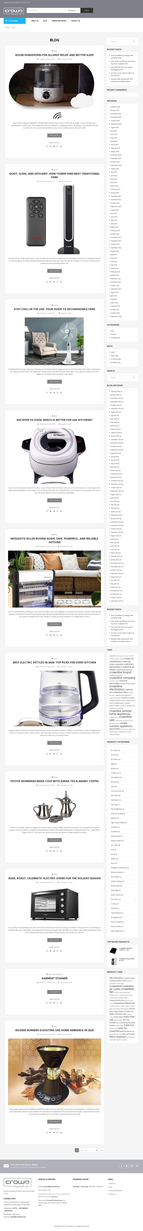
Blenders (113, 768)
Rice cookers (115, 877)
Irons (112, 850)
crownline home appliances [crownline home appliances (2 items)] (123, 695)
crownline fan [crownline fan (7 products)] (121, 990)
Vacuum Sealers (116, 926)
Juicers (113, 854)
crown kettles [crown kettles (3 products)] (120, 983)
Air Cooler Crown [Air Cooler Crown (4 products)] (128, 978)
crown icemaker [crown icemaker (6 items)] (116, 664)
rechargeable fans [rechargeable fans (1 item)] (123, 731)
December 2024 (116, 155)
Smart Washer (115, 886)
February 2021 (115, 306)
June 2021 (114, 296)
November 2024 (116, 158)
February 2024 (115, 189)
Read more (54, 135)
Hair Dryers (114, 804)
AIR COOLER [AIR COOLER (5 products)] (115, 977)
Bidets (113, 764)
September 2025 (116, 124)
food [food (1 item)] (121, 729)
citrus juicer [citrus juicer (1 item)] (127, 656)
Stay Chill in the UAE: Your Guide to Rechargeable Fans (54, 309)
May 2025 (114, 138)
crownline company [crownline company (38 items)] (122, 678)
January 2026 (115, 110)
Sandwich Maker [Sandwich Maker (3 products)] (119, 1025)
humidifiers (114, 827)
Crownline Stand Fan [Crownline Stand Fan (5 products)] (124, 1003)
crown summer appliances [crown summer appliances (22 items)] (120, 724)
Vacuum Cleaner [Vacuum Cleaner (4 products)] (128, 1034)
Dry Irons (114, 782)
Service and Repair (115, 1190)
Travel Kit (114, 908)
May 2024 (114, 179)
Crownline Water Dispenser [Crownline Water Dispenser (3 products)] (122, 1009)
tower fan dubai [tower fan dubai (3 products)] (118, 1034)
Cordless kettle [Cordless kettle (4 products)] (115, 981)
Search (87, 10)
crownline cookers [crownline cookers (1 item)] (114, 681)
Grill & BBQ (114, 795)
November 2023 (116, 200)
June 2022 (114, 258)
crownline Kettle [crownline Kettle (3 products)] (113, 997)
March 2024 (114, 186)
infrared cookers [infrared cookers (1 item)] (127, 729)
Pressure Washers (116, 872)
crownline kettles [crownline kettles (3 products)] (122, 997)
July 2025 (114, 131)
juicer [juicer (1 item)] (133, 729)
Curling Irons (115, 773)
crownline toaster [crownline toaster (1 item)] (114, 717)
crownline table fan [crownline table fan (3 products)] (114, 1006)
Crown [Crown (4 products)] (123, 981)
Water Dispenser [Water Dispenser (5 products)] (117, 1036)
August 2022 (115, 251)
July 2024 (114, 172)
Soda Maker (115, 890)
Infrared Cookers (116, 841)
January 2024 (115, 193)
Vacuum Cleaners (116, 922)
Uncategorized (57, 974)
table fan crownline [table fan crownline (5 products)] (118, 1029)
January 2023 (115, 234)
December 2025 (116, 114)
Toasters (114, 904)
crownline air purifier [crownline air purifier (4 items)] (124, 670)
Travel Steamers (116, 913)
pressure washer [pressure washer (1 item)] (113, 731)
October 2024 (115, 162)
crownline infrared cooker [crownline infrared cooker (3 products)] (126, 995)
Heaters (113, 818)
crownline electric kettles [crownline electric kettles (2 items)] (127, 683)
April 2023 (114, 224)
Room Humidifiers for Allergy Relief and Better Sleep (54, 55)
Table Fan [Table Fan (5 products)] (129, 1025)
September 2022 (116, 248)
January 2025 (115, 151)
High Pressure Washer (118, 822)
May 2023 (114, 220)
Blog (55, 51)
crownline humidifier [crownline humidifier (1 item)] (114, 698)
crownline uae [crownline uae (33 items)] (120, 718)
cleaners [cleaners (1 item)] (117, 659)
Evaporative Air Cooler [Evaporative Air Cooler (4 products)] (122, 1011)
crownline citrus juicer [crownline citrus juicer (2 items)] (115, 675)
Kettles (113, 859)
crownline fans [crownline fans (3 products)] (118, 992)
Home (7, 27)
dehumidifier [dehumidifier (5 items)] (114, 729)
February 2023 (115, 230)
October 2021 (115, 285)
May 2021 (114, 299)
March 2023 (114, 227)
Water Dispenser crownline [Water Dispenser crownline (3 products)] (120, 1039)
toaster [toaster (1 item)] (130, 731)
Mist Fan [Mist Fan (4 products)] (126, 1020)
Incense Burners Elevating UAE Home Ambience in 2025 (54, 1030)
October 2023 (115, 203)
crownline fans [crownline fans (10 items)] (120, 692)
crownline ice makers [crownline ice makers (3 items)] (128, 698)
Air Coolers (114, 750)
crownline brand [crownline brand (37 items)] (120, 672)
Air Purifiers (114, 759)
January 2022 (115, 275)
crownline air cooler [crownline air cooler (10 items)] (121, 668)
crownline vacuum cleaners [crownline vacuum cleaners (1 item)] (122, 720)
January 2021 (115, 309)
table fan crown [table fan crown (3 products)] (113, 1028)
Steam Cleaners (116, 895)
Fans (112, 786)
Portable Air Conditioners (119, 868)
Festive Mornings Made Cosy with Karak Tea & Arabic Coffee (54, 781)
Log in (113, 352)
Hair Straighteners (116, 809)
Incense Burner (115, 836)
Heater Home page (117, 813)
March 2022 (114, 268)
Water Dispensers (116, 931)
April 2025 (114, 141)
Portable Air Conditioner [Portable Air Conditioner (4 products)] (118, 1022)
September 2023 (116, 206)
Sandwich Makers (116, 881)
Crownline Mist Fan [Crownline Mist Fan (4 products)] (116, 1000)
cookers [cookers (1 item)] (122, 659)
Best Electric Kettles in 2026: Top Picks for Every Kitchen (54, 662)
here (39, 1205)
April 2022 (114, 265)
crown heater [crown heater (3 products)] (112, 983)
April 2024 (114, 182)
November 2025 (116, 117)
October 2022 (115, 244)
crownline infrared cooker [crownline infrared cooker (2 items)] (117, 700)
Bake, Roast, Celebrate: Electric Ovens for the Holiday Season (54, 878)
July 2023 (114, 213)
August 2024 (115, 169)
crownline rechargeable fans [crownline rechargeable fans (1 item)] (127, 705)
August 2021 (115, 292)
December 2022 (116, 237)
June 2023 (114, 217)
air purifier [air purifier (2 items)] (112, 656)
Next (102, 1150)
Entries (114, 356)
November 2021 (116, 282)
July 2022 (114, 254)
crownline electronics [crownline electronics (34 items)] (116, 687)
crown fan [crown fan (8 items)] (126, 661)
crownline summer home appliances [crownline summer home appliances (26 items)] (120, 712)
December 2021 (116, 279)
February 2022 (115, 272)
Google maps (54, 1196)
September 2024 (116, 165)
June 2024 (114, 175)
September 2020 (116, 316)
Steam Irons (115, 899)
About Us (112, 1183)
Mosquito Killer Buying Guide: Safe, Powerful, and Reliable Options (54, 540)
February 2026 (115, 107)
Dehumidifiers (115, 777)
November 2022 (116, 241)
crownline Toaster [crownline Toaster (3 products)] (124, 1006)
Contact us (112, 1194)
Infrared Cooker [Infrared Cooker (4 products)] (121, 1014)
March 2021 (114, 303)
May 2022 (114, 261)
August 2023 (115, 210)
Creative (113, 334)
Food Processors (116, 791)
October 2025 (115, 121)
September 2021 (116, 289)
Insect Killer (114, 845)
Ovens (113, 863)
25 (97, 1150)
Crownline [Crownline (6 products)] (115, 986)
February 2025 (115, 148)
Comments (116, 359)
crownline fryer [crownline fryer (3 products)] (126, 992)
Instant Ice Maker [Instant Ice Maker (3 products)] (118, 1020)
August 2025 (115, 127)
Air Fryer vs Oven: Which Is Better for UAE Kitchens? (54, 420)
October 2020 (115, 313)
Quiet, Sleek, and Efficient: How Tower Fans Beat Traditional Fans (54, 175)
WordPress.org (115, 362)
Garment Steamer (55, 978)
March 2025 (114, 145)
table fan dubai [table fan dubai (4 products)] (126, 1031)
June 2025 (114, 134)
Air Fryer (113, 755)
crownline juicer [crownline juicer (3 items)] (118, 703)
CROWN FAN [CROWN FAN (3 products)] (129, 981)
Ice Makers (114, 832)
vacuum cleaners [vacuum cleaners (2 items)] (114, 734)
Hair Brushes (115, 800)
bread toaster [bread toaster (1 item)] (119, 656)
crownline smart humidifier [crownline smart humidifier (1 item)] (116, 708)
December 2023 (116, 196)
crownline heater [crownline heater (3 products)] (113, 995)
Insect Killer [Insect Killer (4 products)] (118, 1017)
